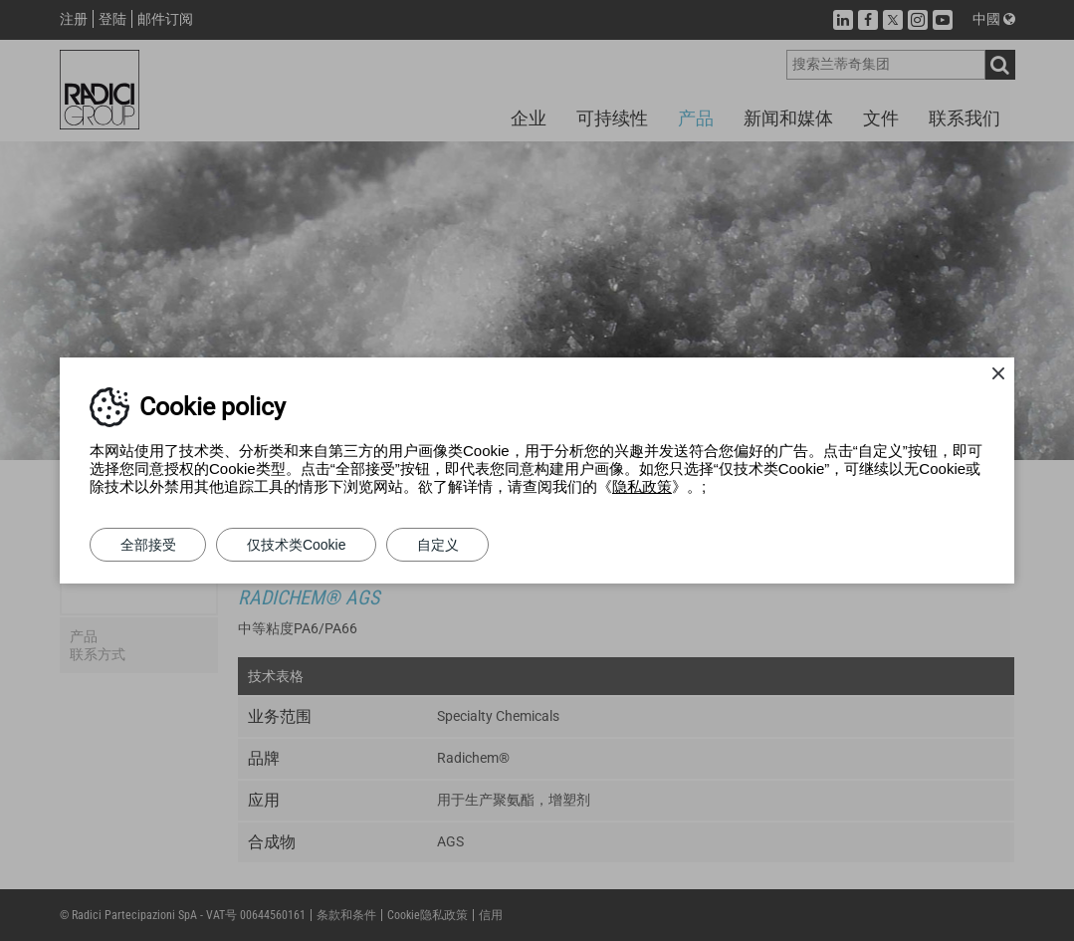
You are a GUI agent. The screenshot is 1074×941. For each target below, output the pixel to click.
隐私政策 (642, 486)
